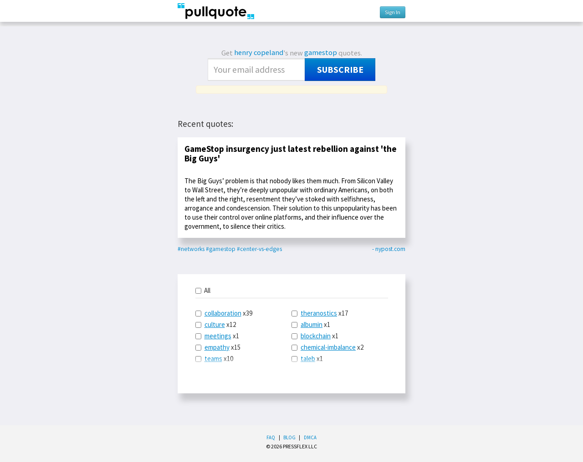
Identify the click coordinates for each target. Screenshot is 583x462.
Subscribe (340, 69)
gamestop (320, 52)
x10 (214, 358)
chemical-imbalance (328, 347)
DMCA (310, 437)
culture (215, 324)
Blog (289, 437)
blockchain (316, 335)
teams (213, 358)
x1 (217, 335)
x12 (215, 324)
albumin (311, 324)
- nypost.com (388, 249)
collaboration (223, 313)
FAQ (270, 437)
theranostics (319, 313)
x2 (327, 347)
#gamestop (220, 249)
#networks (191, 249)
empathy (217, 347)
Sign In (392, 12)
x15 (217, 347)
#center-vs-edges (259, 249)
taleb (308, 358)
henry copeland (258, 52)
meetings (218, 335)
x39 (223, 313)
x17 (320, 313)
